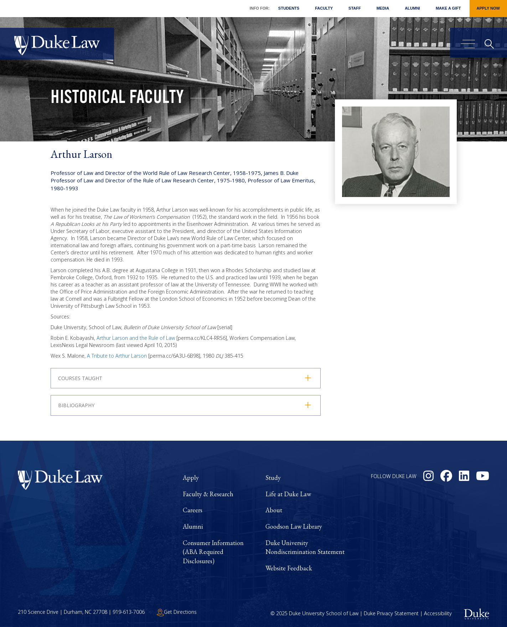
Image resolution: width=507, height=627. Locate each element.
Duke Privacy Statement (391, 613)
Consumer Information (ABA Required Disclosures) (213, 552)
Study (273, 477)
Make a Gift (448, 8)
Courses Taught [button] (80, 378)
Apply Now (488, 8)
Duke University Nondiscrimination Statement (305, 547)
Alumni (412, 8)
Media (383, 8)
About (273, 510)
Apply (191, 477)
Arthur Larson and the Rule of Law (136, 338)
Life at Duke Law (288, 494)
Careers (192, 510)
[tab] (186, 405)
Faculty (324, 8)
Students (288, 8)
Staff (354, 8)
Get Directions (177, 611)
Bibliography (76, 405)
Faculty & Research (208, 494)
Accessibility (438, 613)
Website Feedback (288, 568)
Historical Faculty (117, 99)
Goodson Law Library (293, 526)
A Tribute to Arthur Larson (117, 355)
